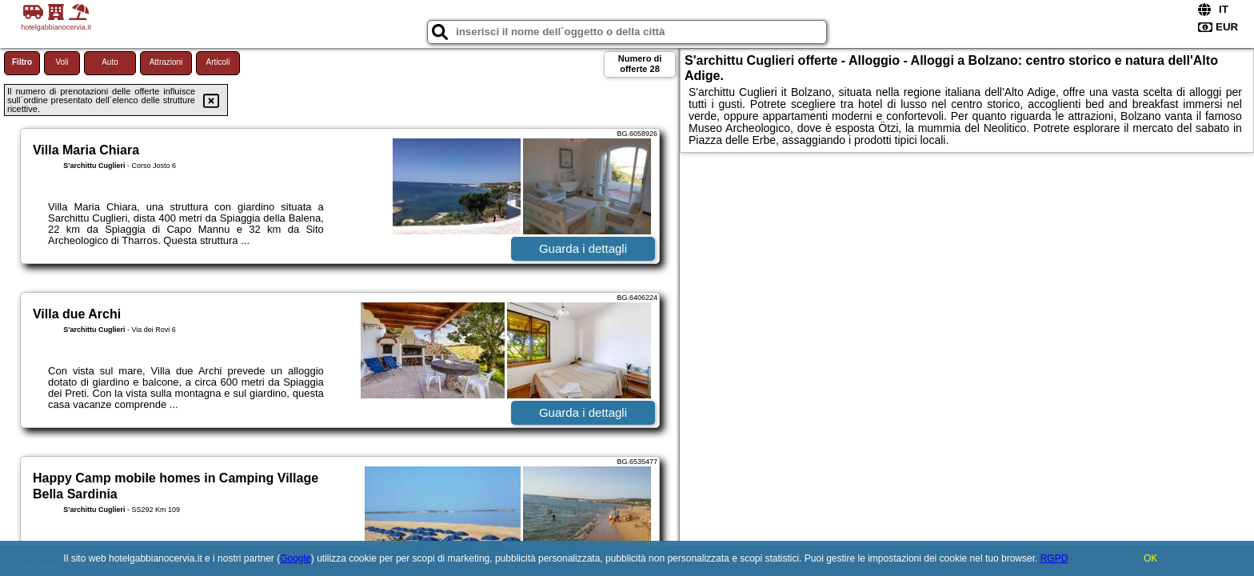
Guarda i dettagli (583, 248)
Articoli (218, 62)
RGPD (1054, 558)
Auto (110, 62)
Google (295, 558)
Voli (61, 62)
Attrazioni (166, 62)
